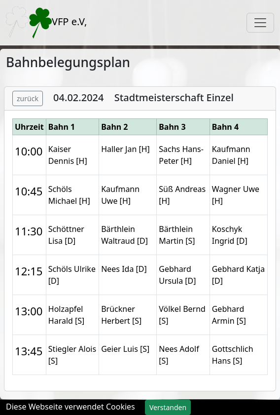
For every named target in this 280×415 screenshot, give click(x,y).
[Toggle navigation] (260, 23)
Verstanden (167, 407)
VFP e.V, (46, 22)
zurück (27, 98)
